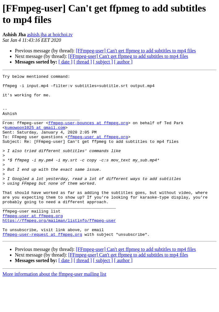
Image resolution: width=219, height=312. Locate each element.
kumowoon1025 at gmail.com (35, 138)
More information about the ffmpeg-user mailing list (54, 306)
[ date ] (65, 61)
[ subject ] (103, 61)
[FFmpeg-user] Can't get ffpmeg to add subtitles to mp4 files (136, 50)
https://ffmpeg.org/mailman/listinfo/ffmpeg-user (59, 250)
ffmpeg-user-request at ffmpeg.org (42, 267)
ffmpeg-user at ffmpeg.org (98, 149)
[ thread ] (83, 61)
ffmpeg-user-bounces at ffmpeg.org (88, 133)
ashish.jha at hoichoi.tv (50, 34)
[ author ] (123, 61)
